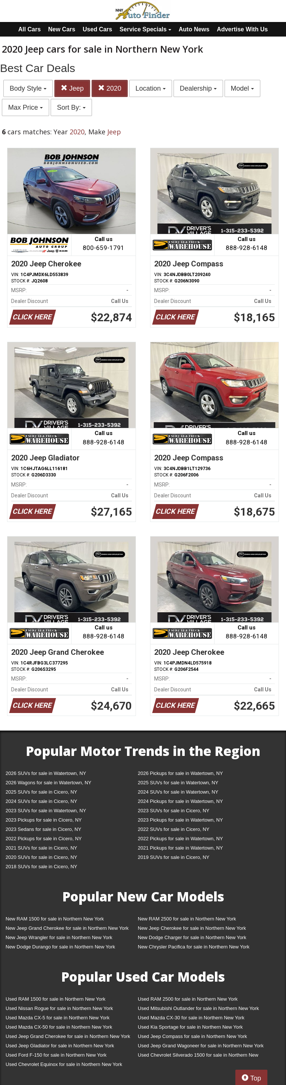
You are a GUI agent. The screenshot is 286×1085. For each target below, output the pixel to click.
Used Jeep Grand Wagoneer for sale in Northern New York (201, 1045)
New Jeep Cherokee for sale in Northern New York (192, 928)
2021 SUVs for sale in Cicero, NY (41, 848)
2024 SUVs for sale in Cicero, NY (41, 801)
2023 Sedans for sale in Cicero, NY (43, 829)
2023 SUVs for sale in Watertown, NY (46, 810)
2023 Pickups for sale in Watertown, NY (180, 820)
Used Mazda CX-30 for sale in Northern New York (191, 1017)
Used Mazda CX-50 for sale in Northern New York (59, 1027)
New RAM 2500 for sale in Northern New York (187, 919)
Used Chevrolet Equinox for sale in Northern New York (64, 1064)
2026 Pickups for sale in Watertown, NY (180, 773)
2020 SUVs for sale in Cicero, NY (41, 857)
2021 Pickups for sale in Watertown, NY (180, 848)
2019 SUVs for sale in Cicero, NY (173, 857)
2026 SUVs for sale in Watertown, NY (46, 773)
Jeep (72, 88)
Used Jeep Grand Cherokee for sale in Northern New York (68, 1036)
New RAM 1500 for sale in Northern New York (55, 919)
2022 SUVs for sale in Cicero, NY (173, 829)
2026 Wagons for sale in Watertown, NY (48, 782)
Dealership (198, 88)
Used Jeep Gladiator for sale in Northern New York (60, 1045)
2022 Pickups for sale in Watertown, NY (180, 838)
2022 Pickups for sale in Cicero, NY (44, 838)
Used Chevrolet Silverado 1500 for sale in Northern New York (198, 1056)
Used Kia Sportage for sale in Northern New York (190, 1027)
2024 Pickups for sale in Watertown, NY (180, 801)
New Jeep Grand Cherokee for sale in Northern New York (67, 928)
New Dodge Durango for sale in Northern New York (60, 947)
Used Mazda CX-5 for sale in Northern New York (57, 1017)
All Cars (29, 29)
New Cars (61, 29)
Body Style (28, 88)
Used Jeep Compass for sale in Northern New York (192, 1036)
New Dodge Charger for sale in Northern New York (192, 937)
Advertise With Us (242, 29)
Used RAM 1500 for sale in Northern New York (55, 999)
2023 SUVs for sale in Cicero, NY (173, 810)
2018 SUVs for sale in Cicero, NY (41, 866)
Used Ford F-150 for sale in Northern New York (56, 1055)
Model (242, 88)
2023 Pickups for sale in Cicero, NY (44, 820)
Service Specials (145, 29)
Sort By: (71, 107)
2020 (109, 88)
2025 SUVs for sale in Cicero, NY (41, 792)
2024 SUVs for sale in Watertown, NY (178, 792)
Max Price (25, 107)
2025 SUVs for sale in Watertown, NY (178, 782)
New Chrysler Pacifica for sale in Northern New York (194, 947)
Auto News (194, 29)
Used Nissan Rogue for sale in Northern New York (59, 1008)
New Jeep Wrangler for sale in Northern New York (59, 937)
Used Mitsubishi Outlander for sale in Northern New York (198, 1008)
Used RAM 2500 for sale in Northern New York (188, 999)
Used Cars (97, 29)
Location (151, 88)
